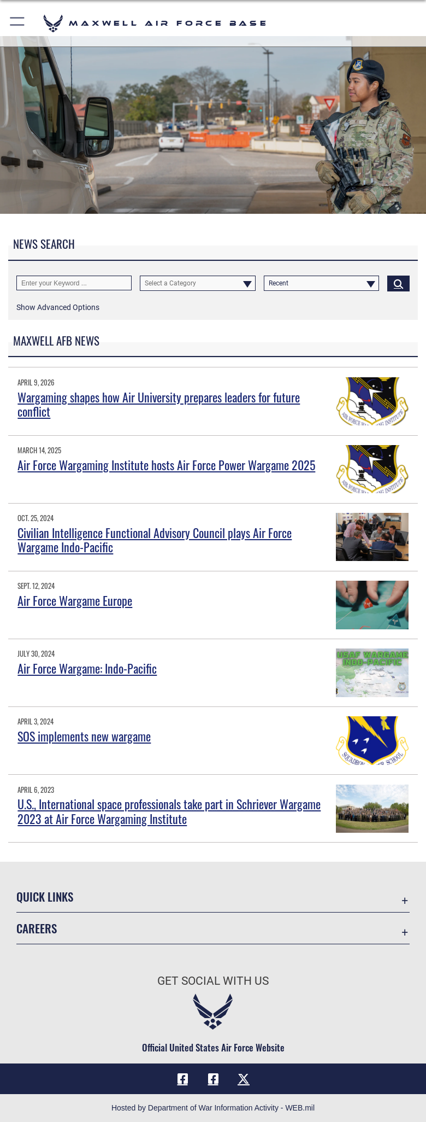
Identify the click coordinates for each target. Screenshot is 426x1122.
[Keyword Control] (74, 283)
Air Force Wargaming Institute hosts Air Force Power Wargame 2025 (166, 465)
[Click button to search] (398, 283)
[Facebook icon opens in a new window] (182, 1079)
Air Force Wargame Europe (74, 600)
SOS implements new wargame (84, 736)
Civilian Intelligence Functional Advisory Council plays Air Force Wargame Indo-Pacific (154, 540)
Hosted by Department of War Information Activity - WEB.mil (213, 1107)
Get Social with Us (213, 980)
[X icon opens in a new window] (243, 1079)
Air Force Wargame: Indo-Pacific (87, 668)
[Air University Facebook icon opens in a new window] (213, 1079)
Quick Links (44, 896)
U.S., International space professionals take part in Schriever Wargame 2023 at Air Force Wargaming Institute (169, 811)
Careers (36, 928)
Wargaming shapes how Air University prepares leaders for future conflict (158, 404)
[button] (18, 23)
